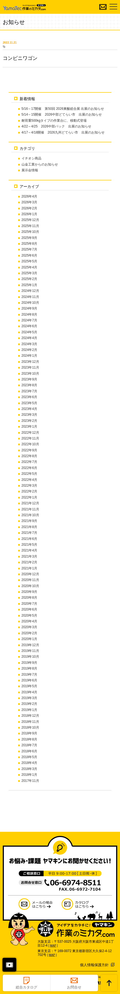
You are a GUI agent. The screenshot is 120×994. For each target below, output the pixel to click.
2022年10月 (30, 444)
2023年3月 (29, 415)
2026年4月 (29, 196)
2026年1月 (29, 214)
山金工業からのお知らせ (40, 164)
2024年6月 (29, 326)
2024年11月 (30, 297)
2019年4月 (29, 692)
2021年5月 (29, 545)
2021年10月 (30, 515)
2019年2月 (29, 704)
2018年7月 (29, 745)
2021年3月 (29, 556)
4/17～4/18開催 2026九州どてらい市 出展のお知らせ (63, 132)
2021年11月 (30, 509)
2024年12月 (30, 291)
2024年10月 (30, 303)
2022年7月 (29, 462)
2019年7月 (29, 674)
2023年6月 (29, 397)
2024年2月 (29, 350)
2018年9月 (29, 733)
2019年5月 (29, 686)
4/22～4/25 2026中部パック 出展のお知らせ (56, 126)
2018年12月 (30, 716)
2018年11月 (30, 722)
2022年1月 (29, 497)
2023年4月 (29, 409)
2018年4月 (29, 763)
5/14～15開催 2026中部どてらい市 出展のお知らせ (62, 114)
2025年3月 (29, 273)
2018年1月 (29, 775)
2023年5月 (29, 403)
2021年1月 (29, 568)
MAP (53, 945)
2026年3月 (29, 202)
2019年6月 (29, 680)
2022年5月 (29, 474)
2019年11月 (30, 651)
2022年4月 (29, 480)
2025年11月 (30, 226)
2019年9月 (29, 663)
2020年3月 (29, 627)
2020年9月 (29, 592)
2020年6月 (29, 609)
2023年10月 (30, 373)
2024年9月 (29, 308)
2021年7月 (29, 533)
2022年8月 (29, 456)
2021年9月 (29, 521)
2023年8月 (29, 385)
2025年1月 (29, 285)
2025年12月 (30, 220)
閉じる (9, 965)
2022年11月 (30, 438)
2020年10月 (30, 586)
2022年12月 (30, 433)
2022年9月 (29, 450)
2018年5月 (29, 757)
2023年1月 (29, 426)
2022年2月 (29, 491)
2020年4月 (29, 621)
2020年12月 (30, 574)
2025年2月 (29, 279)
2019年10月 (30, 657)
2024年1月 (29, 356)
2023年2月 (29, 421)
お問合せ (74, 987)
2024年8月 (29, 314)
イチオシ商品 (31, 158)
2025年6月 (29, 255)
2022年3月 (29, 485)
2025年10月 (30, 232)
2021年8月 (29, 527)
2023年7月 (29, 391)
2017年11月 (30, 781)
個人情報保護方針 (94, 965)
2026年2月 (29, 208)
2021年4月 (29, 550)
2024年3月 (29, 344)
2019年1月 (29, 710)
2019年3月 (29, 698)
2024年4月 (29, 338)
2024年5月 (29, 332)
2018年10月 (30, 727)
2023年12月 (30, 362)
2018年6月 (29, 751)
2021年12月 (30, 503)
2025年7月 (29, 249)
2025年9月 (29, 238)
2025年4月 (29, 267)
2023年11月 (30, 367)
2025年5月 (29, 261)
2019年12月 (30, 645)
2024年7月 (29, 320)
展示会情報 (30, 170)
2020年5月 (29, 615)
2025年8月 (29, 244)
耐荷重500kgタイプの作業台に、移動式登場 (54, 120)
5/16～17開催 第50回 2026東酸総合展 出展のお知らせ (63, 109)
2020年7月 (29, 604)
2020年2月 (29, 633)
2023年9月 (29, 379)
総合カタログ (26, 987)
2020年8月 (29, 597)
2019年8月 (29, 668)
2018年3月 (29, 769)
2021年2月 (29, 562)
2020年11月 (30, 580)
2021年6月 (29, 539)
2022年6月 (29, 468)
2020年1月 (29, 639)
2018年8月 (29, 739)
